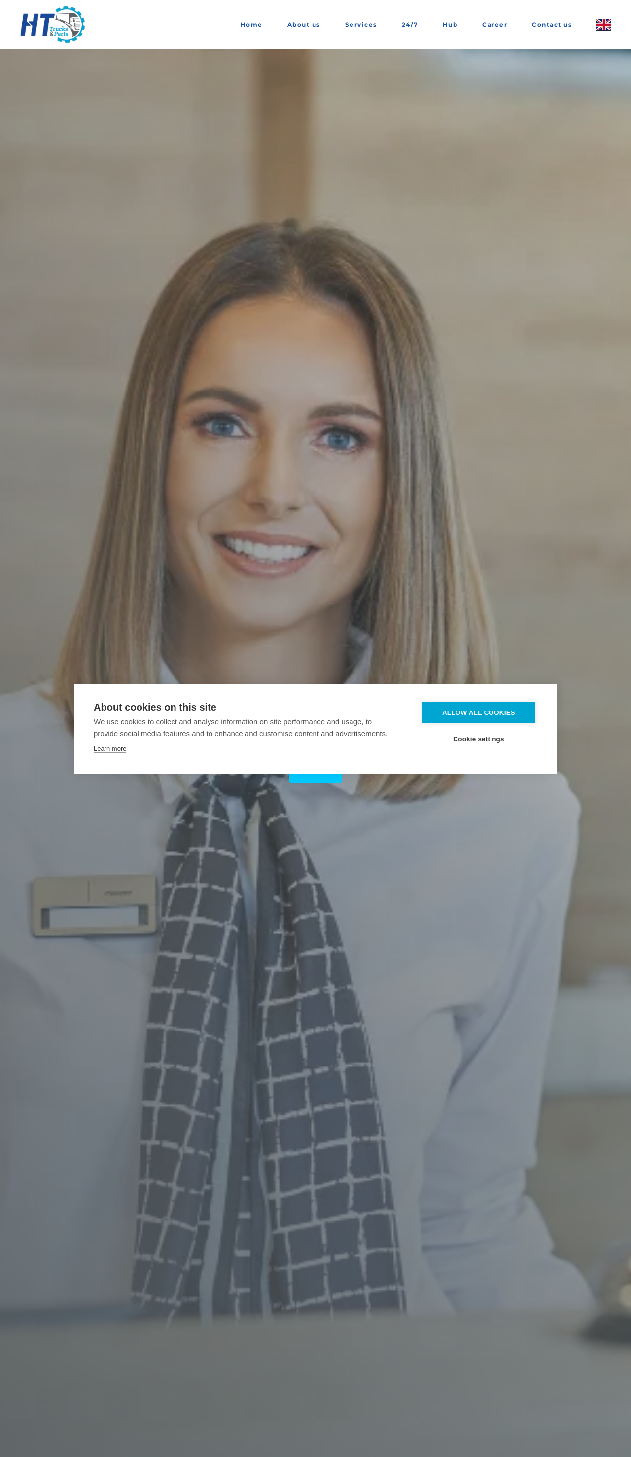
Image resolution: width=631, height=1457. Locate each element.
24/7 (410, 24)
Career (494, 24)
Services (361, 24)
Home (252, 24)
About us (303, 24)
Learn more (110, 748)
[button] (603, 24)
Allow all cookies (478, 712)
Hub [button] (450, 24)
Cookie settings (478, 739)
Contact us (552, 24)
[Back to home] (54, 24)
